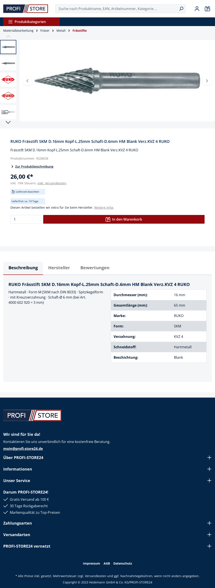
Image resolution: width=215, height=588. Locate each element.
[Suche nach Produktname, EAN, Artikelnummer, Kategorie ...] (116, 8)
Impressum (91, 563)
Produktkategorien (27, 21)
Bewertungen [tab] (94, 268)
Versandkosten (95, 576)
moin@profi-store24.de (23, 448)
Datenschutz (122, 563)
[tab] (23, 268)
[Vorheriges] (27, 80)
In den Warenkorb (124, 219)
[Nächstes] (207, 80)
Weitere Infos (104, 207)
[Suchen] (181, 8)
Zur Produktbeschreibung (31, 166)
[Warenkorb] (207, 8)
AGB (107, 563)
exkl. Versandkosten (52, 183)
